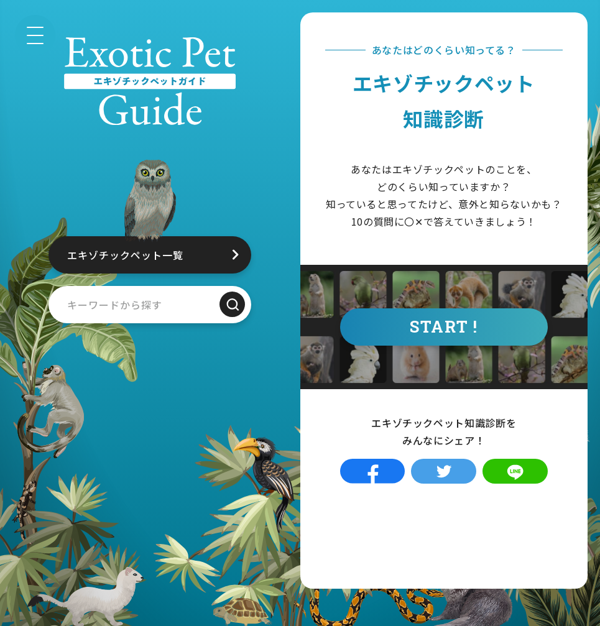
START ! (444, 326)
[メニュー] (35, 35)
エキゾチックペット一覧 (125, 254)
